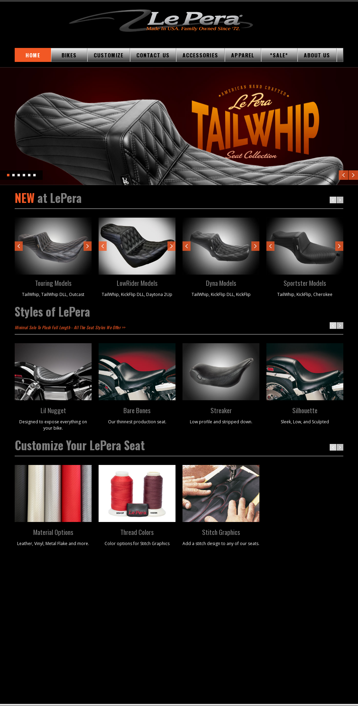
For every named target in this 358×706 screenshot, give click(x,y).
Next (353, 175)
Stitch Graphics (221, 532)
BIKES (69, 55)
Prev (19, 246)
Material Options (53, 532)
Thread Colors (137, 532)
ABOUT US (317, 55)
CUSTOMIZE (108, 55)
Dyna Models (221, 283)
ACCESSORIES (200, 55)
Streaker (221, 410)
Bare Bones (137, 410)
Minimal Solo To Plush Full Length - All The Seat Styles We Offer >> (70, 327)
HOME (33, 55)
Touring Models (53, 283)
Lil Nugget (53, 410)
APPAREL (242, 55)
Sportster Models (305, 283)
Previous (343, 175)
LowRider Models (137, 283)
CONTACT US (153, 55)
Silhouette (304, 410)
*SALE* (279, 55)
